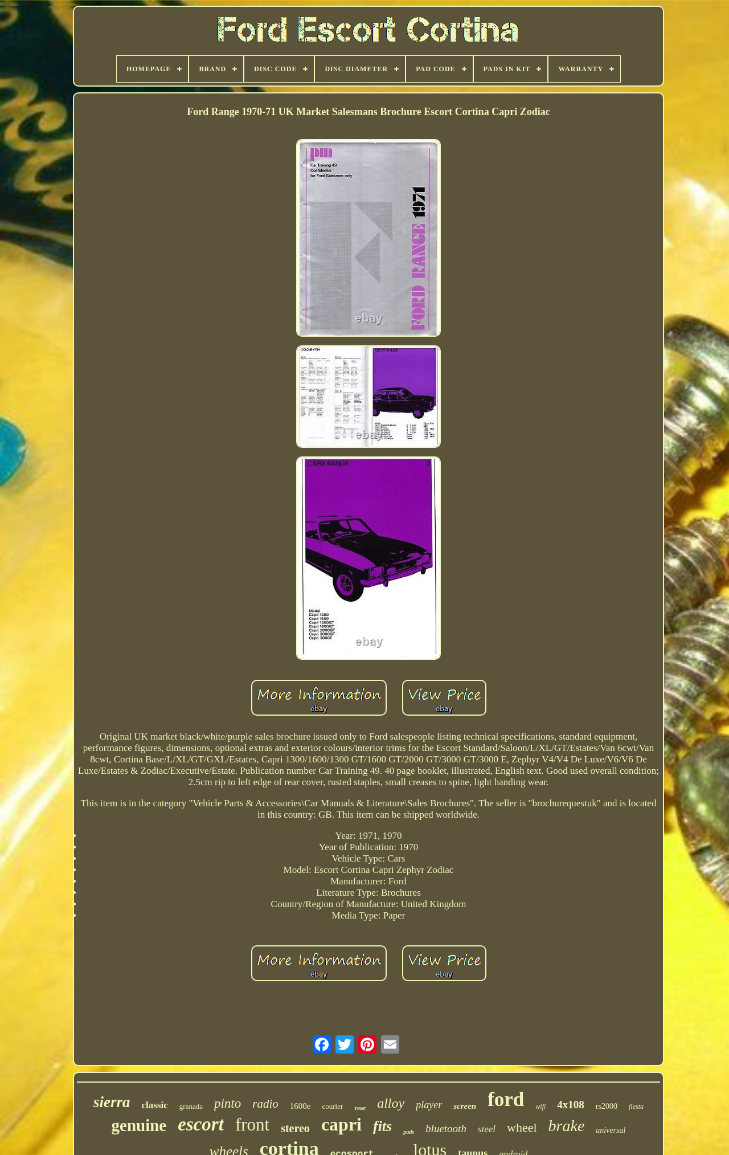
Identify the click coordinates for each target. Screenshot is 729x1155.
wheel (522, 1127)
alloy (390, 1103)
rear (360, 1107)
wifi (540, 1107)
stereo (295, 1128)
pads (408, 1132)
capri (341, 1124)
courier (332, 1106)
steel (486, 1129)
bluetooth (445, 1128)
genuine (139, 1125)
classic (155, 1105)
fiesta (636, 1107)
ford (506, 1099)
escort (201, 1124)
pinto (227, 1103)
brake (566, 1125)
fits (382, 1126)
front (252, 1124)
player (429, 1105)
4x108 (570, 1105)
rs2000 (606, 1106)
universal (610, 1130)
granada (191, 1106)
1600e (300, 1106)
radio (265, 1104)
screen (464, 1106)
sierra (111, 1102)
